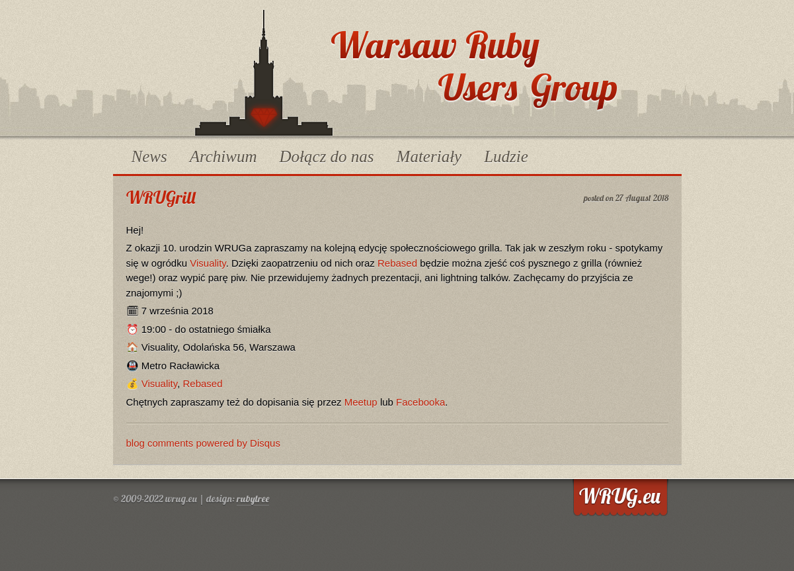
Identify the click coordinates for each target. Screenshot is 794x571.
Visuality (207, 263)
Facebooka (420, 402)
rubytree (253, 498)
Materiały (429, 156)
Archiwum (223, 156)
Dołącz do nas (327, 156)
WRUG (263, 72)
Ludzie (506, 156)
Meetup (360, 402)
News (149, 156)
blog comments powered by (203, 443)
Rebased (397, 263)
